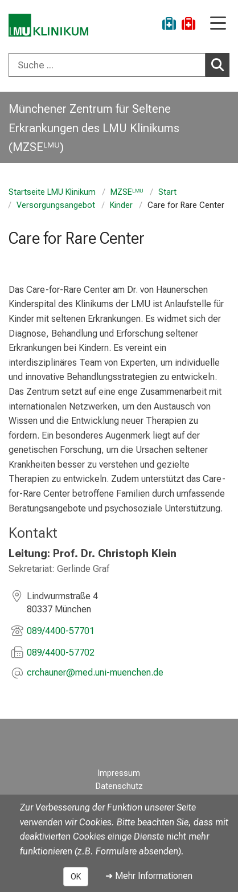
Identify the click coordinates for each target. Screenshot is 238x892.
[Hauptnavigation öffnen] (218, 24)
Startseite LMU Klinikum (52, 192)
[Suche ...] (107, 65)
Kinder (121, 205)
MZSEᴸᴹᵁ (126, 192)
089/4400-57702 (61, 652)
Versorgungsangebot (56, 205)
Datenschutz (119, 786)
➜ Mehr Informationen (148, 875)
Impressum (119, 773)
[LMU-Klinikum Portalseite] (48, 25)
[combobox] (119, 65)
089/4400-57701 (61, 630)
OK (76, 876)
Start (167, 192)
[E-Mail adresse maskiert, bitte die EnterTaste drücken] (95, 673)
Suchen (220, 64)
